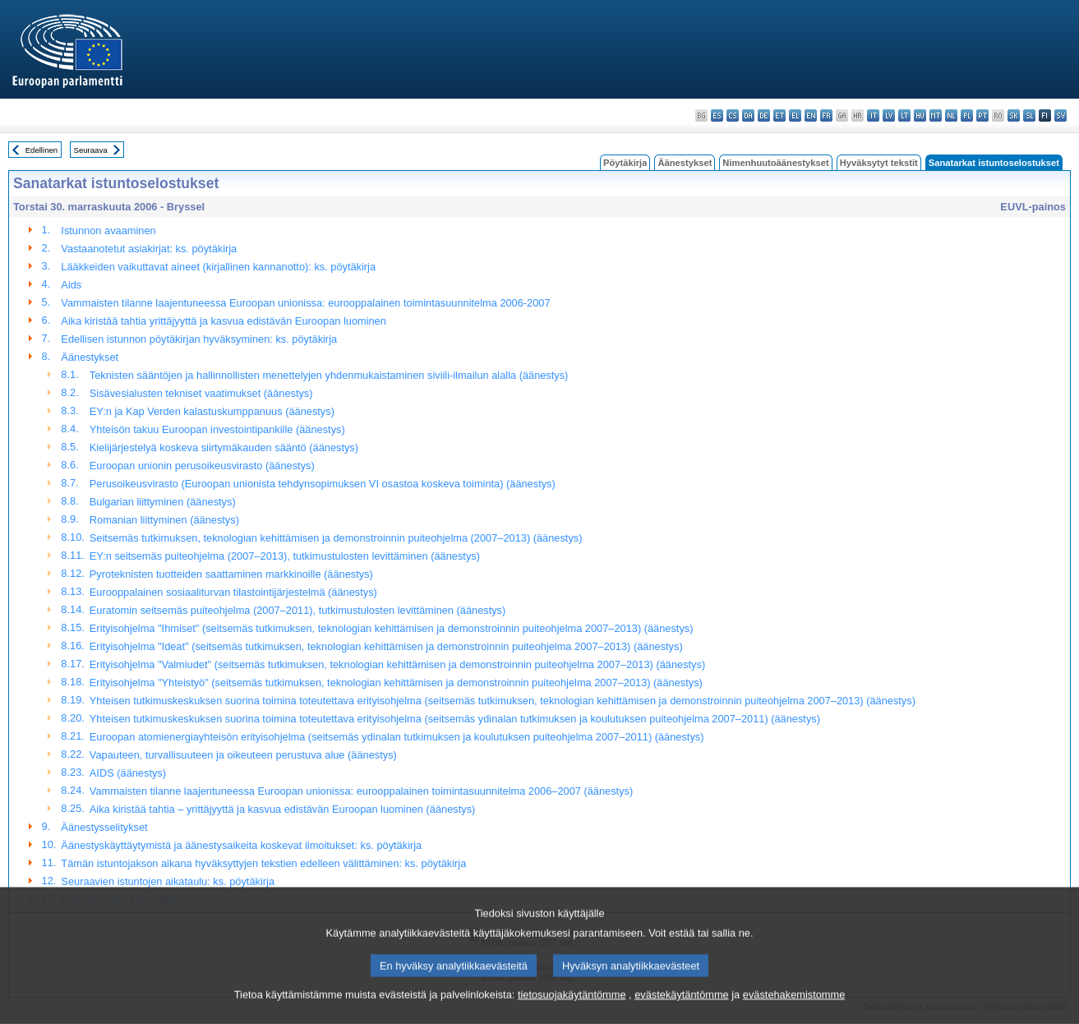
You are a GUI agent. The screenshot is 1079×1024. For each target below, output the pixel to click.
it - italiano (873, 115)
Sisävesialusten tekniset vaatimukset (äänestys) (201, 393)
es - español (717, 115)
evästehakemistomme (794, 1009)
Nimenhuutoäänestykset (775, 163)
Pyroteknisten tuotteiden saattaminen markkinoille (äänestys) (231, 574)
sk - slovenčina (1014, 115)
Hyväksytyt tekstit (879, 163)
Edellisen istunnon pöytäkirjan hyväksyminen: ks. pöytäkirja (199, 339)
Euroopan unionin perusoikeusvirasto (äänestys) (202, 465)
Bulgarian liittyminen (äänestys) (163, 502)
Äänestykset (684, 163)
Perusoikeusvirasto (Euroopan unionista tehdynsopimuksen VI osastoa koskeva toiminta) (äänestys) (323, 483)
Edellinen (41, 150)
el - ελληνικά (795, 115)
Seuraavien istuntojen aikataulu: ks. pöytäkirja (167, 881)
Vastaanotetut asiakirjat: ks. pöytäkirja (149, 248)
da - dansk (748, 115)
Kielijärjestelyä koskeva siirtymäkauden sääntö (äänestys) (224, 447)
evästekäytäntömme (681, 1009)
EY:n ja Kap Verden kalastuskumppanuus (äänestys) (212, 411)
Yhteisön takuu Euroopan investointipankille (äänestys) (217, 429)
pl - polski (967, 115)
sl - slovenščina (1029, 115)
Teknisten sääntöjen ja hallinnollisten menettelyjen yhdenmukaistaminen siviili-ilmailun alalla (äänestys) (329, 375)
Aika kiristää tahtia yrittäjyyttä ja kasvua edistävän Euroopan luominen (223, 321)
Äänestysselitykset (104, 827)
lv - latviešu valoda (889, 115)
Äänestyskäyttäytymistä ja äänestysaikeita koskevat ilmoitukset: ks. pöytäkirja (241, 845)
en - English (811, 115)
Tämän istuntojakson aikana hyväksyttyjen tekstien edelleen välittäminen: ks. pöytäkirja (263, 863)
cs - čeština (732, 115)
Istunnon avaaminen (108, 230)
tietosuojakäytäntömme (572, 1009)
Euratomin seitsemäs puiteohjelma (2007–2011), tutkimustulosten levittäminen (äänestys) (297, 610)
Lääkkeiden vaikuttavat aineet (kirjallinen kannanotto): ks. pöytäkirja (218, 267)
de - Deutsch (764, 115)
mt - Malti (935, 115)
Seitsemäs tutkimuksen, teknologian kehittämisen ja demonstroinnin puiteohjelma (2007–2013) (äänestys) (336, 538)
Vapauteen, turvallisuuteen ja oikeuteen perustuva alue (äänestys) (243, 755)
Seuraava (91, 150)
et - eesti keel (779, 115)
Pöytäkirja (625, 163)
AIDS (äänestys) (128, 773)
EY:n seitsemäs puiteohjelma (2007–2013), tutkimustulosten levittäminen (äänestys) (285, 556)
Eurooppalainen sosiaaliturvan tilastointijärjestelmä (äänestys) (233, 592)
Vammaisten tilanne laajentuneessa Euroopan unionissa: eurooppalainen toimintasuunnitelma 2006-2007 (305, 303)
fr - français (826, 115)
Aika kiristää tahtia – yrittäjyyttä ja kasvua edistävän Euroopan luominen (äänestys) (282, 809)
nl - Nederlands (951, 115)
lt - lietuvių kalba (904, 115)
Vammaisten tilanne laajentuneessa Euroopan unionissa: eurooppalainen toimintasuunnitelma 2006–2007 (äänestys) (361, 791)
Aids (71, 285)
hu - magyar (920, 115)
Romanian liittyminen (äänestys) (164, 520)
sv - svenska (1060, 115)
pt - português (982, 115)
